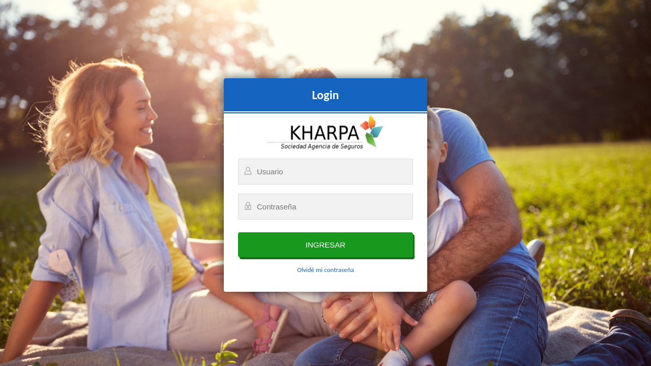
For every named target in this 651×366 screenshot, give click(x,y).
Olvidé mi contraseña (325, 269)
